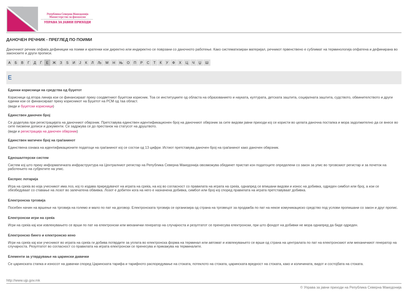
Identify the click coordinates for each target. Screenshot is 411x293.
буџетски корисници (37, 106)
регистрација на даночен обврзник (48, 131)
